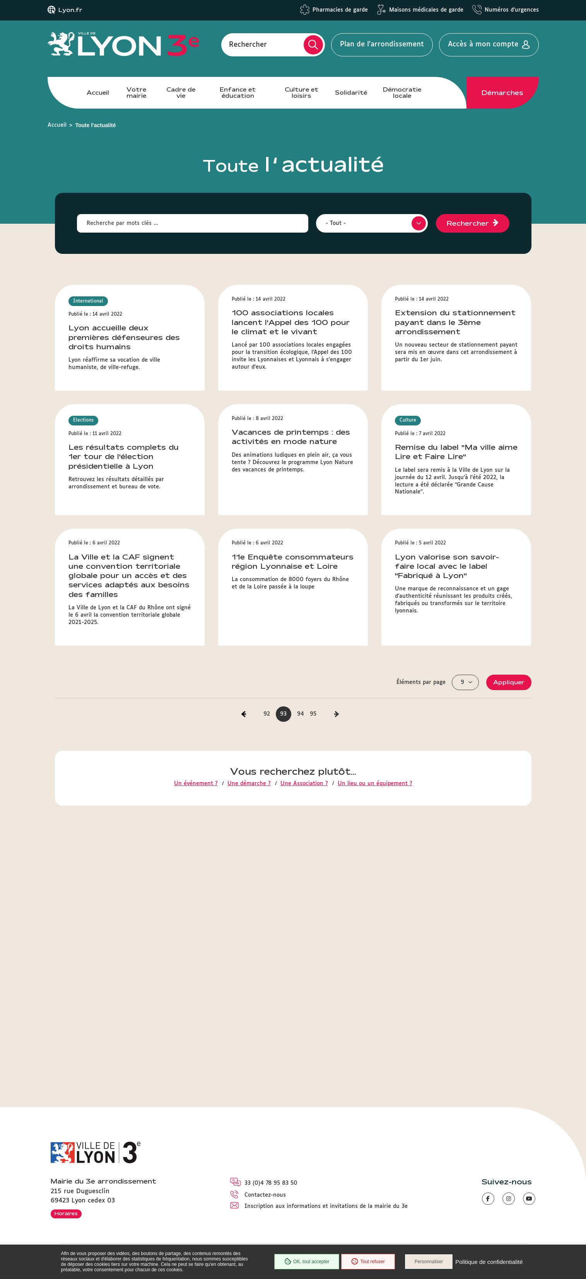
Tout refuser (367, 1261)
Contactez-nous (265, 1195)
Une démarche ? (249, 1034)
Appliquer (508, 933)
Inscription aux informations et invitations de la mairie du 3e (326, 1206)
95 (313, 965)
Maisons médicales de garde (426, 10)
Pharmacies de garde (340, 10)
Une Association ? (304, 1034)
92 (266, 965)
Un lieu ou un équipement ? (375, 1034)
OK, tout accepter (306, 1261)
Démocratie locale (402, 92)
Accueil (98, 92)
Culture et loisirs (301, 92)
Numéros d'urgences (512, 10)
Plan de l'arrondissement (382, 44)
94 (300, 965)
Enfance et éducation (238, 92)
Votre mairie (136, 92)
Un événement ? (196, 1034)
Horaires (66, 1213)
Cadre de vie (180, 92)
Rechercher (248, 44)
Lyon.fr (70, 10)
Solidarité (351, 92)
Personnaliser (429, 1261)
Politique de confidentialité (489, 1262)
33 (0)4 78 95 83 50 (270, 1183)
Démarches (502, 92)
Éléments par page (421, 933)
